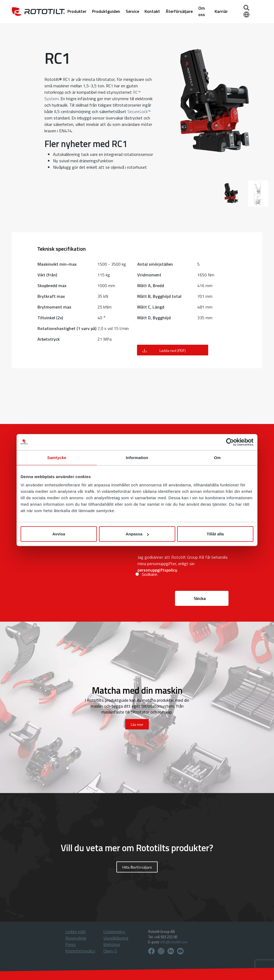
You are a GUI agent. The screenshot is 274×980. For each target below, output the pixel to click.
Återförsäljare (179, 11)
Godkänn (149, 574)
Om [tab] (217, 457)
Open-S (110, 951)
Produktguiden (107, 11)
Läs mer (137, 724)
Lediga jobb (75, 931)
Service (133, 11)
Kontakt (153, 11)
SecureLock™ (139, 111)
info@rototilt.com (174, 942)
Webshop (111, 944)
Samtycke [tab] (56, 457)
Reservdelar (75, 938)
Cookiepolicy (114, 931)
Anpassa (137, 534)
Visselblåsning (115, 938)
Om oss (202, 11)
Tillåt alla (215, 534)
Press (70, 944)
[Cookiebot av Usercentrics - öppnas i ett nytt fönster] (230, 442)
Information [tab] (137, 457)
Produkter (77, 11)
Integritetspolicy (80, 951)
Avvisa (58, 534)
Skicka (200, 598)
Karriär (221, 11)
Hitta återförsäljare (137, 867)
